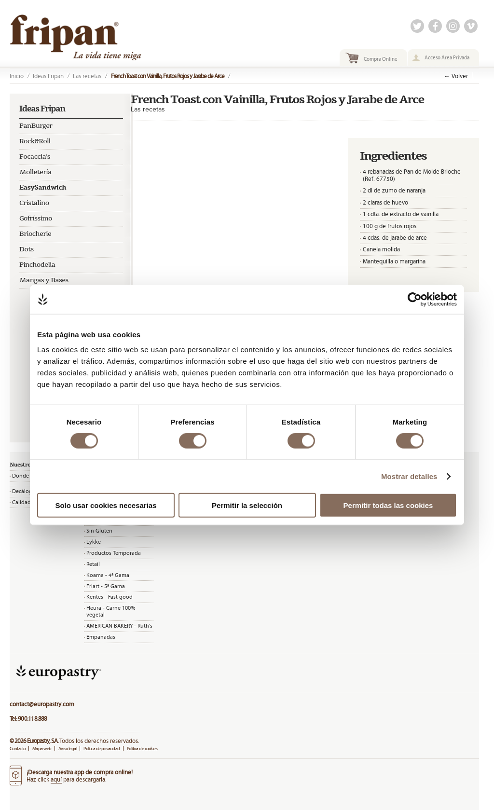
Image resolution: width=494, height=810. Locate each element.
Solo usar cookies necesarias (105, 505)
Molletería (35, 172)
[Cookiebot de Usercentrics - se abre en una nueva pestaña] (414, 299)
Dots (26, 249)
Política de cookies (142, 748)
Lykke (93, 541)
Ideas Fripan (48, 76)
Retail (93, 564)
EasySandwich (42, 187)
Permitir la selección (247, 505)
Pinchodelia (37, 265)
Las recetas (87, 76)
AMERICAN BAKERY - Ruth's (119, 625)
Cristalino (34, 203)
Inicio (17, 76)
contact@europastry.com (42, 704)
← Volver (456, 76)
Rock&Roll (35, 141)
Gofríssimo (35, 218)
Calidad (21, 502)
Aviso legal (67, 748)
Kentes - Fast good (109, 596)
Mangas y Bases (44, 280)
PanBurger (35, 126)
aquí (56, 779)
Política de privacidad (101, 748)
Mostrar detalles (409, 476)
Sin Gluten (99, 530)
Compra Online (381, 58)
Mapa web (42, 748)
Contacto (18, 748)
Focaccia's (34, 156)
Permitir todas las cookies (388, 505)
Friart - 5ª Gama (105, 586)
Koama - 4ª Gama (107, 575)
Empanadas (100, 636)
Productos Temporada (113, 552)
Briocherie (35, 234)
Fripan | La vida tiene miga (100, 37)
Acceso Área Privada (447, 57)
